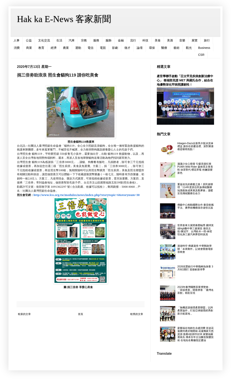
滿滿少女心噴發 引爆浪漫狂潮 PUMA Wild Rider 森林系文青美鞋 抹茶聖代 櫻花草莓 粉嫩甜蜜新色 (195, 168)
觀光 (189, 47)
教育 (41, 47)
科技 (145, 40)
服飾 (108, 40)
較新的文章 (24, 314)
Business (204, 47)
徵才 (127, 47)
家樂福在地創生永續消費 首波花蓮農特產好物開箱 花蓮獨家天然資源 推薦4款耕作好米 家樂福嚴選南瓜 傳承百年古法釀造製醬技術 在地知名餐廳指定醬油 (195, 334)
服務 (96, 40)
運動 (78, 47)
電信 (90, 47)
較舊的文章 (136, 314)
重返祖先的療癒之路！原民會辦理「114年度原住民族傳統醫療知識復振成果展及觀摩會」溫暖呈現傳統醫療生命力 (195, 189)
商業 (29, 47)
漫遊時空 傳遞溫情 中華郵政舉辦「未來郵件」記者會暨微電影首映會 (195, 248)
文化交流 (44, 40)
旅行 (207, 40)
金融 (121, 40)
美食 (158, 40)
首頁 (80, 314)
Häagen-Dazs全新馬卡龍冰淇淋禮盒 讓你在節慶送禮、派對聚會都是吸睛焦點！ (195, 146)
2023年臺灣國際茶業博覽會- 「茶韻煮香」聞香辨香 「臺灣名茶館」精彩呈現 (195, 290)
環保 (152, 47)
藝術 (177, 47)
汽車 (72, 40)
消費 (17, 47)
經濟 (54, 47)
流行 (133, 40)
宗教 (84, 40)
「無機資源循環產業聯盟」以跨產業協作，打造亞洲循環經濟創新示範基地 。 (195, 310)
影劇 (115, 47)
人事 (16, 40)
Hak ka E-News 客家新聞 (64, 19)
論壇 (140, 47)
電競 (103, 47)
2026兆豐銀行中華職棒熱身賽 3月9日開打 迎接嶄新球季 (195, 268)
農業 (66, 47)
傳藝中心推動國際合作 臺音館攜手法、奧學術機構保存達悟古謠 (195, 206)
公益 (29, 40)
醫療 (164, 47)
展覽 (195, 40)
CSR (201, 54)
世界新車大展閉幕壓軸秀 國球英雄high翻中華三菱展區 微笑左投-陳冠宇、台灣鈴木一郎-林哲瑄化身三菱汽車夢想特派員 (195, 230)
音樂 (182, 40)
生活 (59, 40)
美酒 (170, 40)
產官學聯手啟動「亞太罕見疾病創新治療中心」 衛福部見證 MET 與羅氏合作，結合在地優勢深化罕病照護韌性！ (185, 80)
